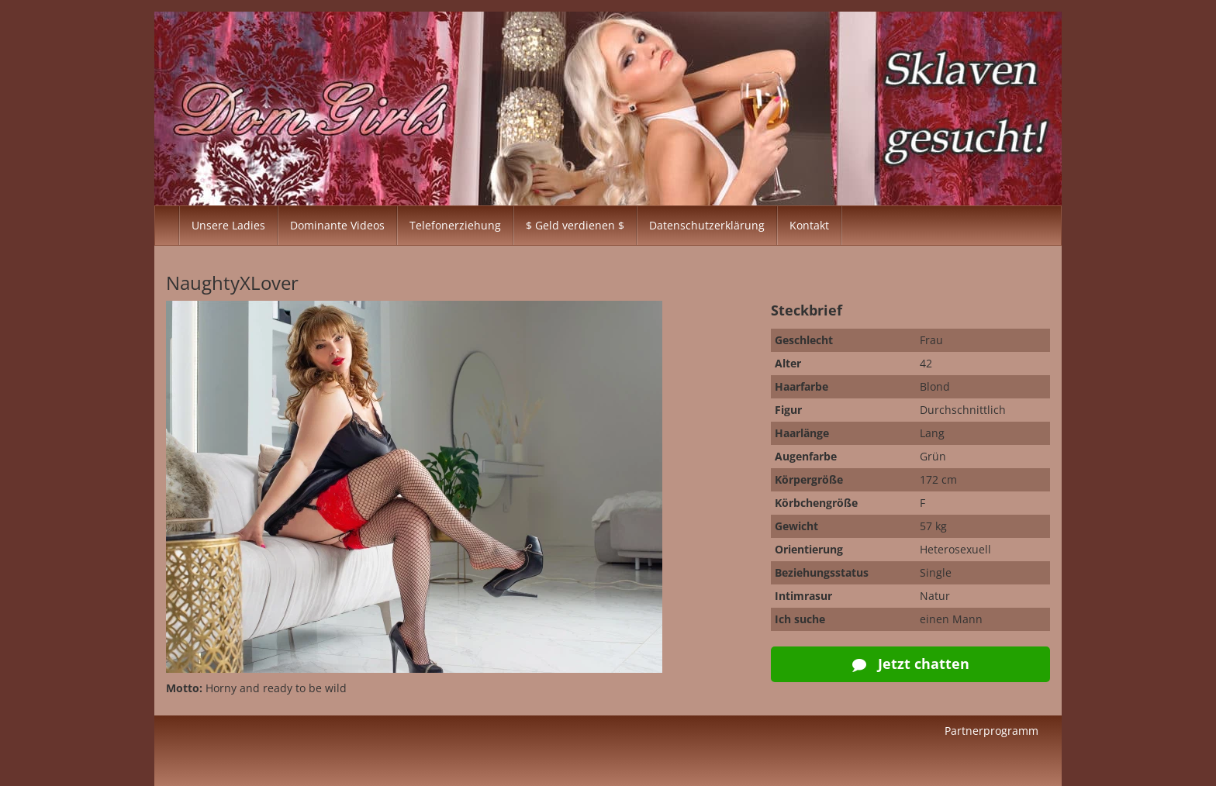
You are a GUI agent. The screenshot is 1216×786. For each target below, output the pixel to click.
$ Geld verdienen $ (575, 225)
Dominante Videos (337, 225)
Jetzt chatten (910, 663)
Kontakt (809, 225)
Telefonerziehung (455, 225)
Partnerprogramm (991, 730)
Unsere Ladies (228, 225)
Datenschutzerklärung (707, 225)
